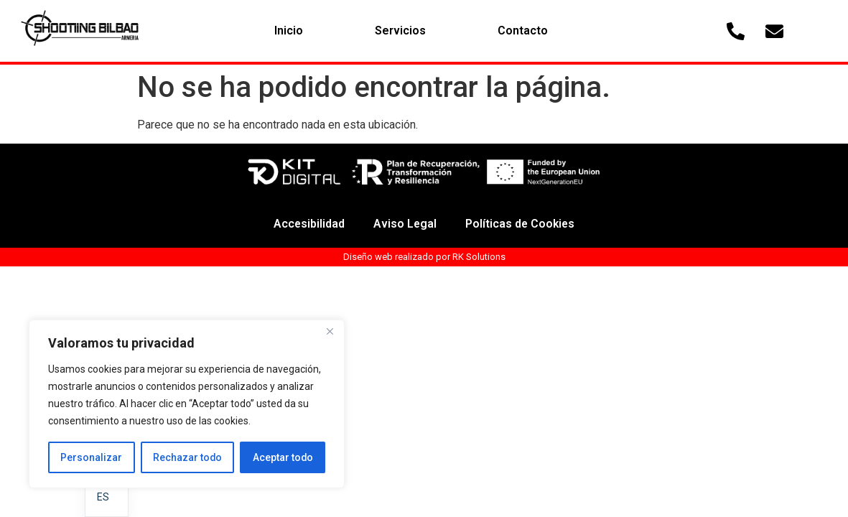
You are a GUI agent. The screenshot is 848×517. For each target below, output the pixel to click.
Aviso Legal (405, 223)
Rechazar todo (187, 457)
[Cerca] (329, 332)
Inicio (288, 30)
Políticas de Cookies (521, 223)
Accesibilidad (308, 223)
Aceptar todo (282, 457)
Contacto (523, 30)
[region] (187, 404)
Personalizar (91, 457)
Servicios (400, 30)
